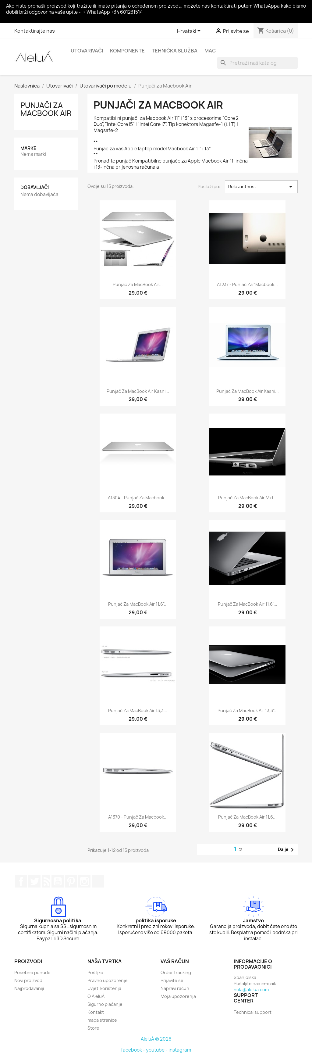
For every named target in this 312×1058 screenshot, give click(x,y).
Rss (46, 881)
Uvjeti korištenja (104, 988)
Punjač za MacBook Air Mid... (247, 497)
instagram (179, 1050)
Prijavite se (172, 980)
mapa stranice (102, 1020)
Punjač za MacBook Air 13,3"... (248, 710)
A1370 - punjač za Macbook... (138, 817)
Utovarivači (87, 50)
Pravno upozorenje (107, 980)
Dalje (287, 849)
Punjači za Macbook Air (46, 109)
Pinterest (71, 881)
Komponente (127, 50)
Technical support (252, 1012)
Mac (210, 50)
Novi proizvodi (28, 980)
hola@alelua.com (251, 989)
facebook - (133, 1050)
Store (93, 1028)
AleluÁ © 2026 (156, 1039)
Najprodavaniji (29, 988)
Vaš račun (175, 961)
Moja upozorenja (178, 996)
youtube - (157, 1050)
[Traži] (257, 63)
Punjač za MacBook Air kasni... (138, 391)
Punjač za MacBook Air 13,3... (137, 710)
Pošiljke (95, 972)
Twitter (34, 881)
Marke (28, 148)
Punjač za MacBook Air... (138, 284)
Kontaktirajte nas (34, 30)
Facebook (21, 881)
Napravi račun (175, 988)
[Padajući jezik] (190, 31)
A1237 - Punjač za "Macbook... (247, 284)
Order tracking (176, 972)
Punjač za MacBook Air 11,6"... (138, 604)
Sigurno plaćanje (104, 1004)
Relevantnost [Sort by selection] (261, 186)
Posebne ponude (32, 972)
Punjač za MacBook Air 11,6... (247, 817)
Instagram (84, 881)
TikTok (98, 881)
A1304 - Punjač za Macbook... (138, 497)
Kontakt (95, 1012)
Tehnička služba (174, 50)
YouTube (57, 881)
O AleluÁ (96, 996)
